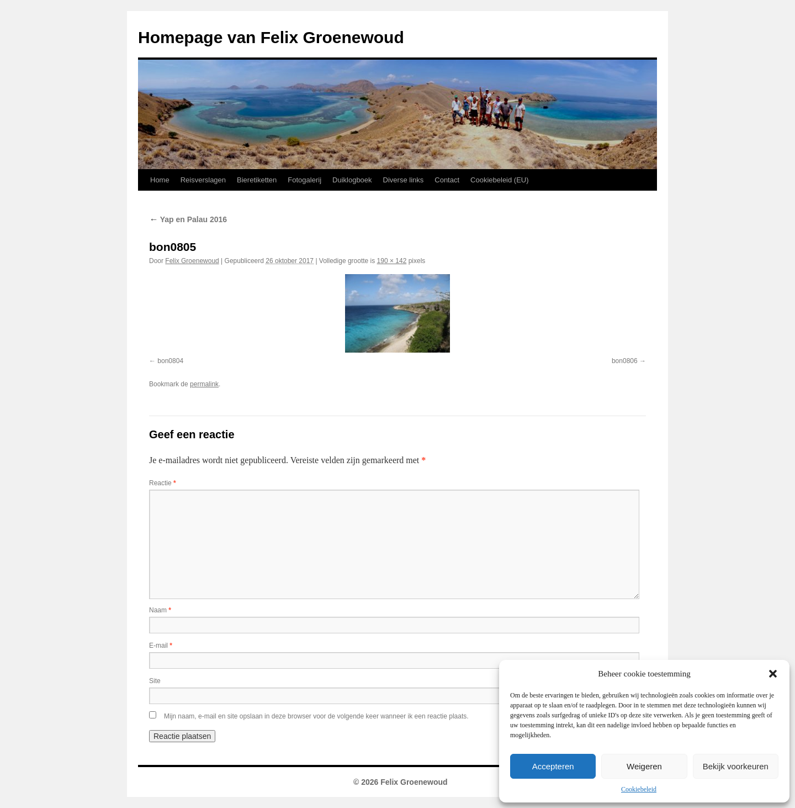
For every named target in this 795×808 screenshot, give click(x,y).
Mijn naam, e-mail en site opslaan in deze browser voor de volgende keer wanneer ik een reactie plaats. (316, 716)
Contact (446, 180)
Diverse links (403, 180)
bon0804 (170, 361)
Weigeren (644, 766)
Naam (160, 610)
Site (155, 681)
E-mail (160, 645)
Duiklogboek (352, 180)
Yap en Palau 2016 (188, 219)
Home (159, 180)
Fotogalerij (304, 180)
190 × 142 (392, 261)
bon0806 (625, 361)
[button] (772, 673)
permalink (204, 384)
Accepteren (553, 766)
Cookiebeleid (638, 789)
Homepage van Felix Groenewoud (271, 37)
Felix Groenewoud (192, 261)
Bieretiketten (257, 180)
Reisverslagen (203, 180)
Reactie (162, 483)
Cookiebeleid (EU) (499, 180)
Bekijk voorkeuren (735, 766)
